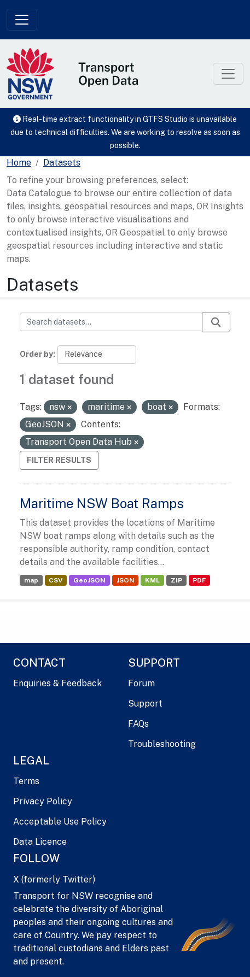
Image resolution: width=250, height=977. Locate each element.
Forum (141, 683)
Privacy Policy (42, 801)
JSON (126, 580)
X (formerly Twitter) (54, 879)
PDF (199, 580)
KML (152, 580)
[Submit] (216, 322)
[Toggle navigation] (22, 20)
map (31, 580)
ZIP (176, 580)
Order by (36, 354)
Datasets (61, 162)
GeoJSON (89, 580)
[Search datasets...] (111, 322)
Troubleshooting (162, 744)
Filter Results (59, 460)
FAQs (138, 724)
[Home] (19, 162)
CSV (55, 580)
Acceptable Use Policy (60, 821)
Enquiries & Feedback (57, 683)
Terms (26, 781)
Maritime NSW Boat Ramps (102, 503)
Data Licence (40, 842)
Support (145, 703)
